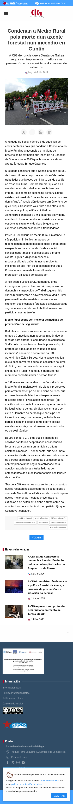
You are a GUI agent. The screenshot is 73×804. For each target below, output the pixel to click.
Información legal (12, 687)
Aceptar (59, 795)
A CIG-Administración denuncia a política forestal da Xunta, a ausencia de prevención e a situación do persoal (47, 587)
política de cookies (50, 780)
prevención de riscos (58, 527)
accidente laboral (25, 518)
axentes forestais (41, 518)
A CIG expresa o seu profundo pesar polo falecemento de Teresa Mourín (46, 610)
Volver (36, 537)
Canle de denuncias (13, 703)
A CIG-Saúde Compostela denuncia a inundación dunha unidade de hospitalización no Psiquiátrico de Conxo (46, 563)
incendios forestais (58, 523)
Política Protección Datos (16, 693)
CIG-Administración (58, 518)
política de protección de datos (26, 784)
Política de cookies (13, 698)
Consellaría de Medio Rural (25, 523)
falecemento (43, 523)
